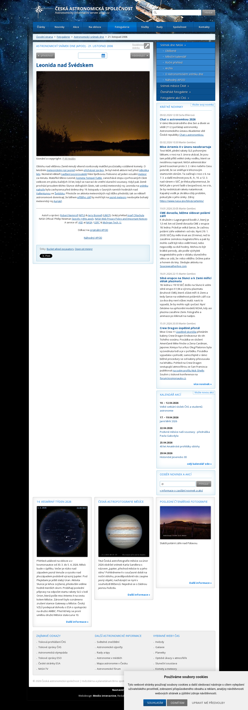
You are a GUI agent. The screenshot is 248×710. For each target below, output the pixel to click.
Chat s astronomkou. (191, 134)
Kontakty (204, 27)
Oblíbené (170, 51)
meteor (142, 174)
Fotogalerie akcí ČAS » (174, 98)
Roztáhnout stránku (138, 46)
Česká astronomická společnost (60, 681)
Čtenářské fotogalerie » (175, 92)
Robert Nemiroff (69, 215)
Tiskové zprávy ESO (50, 658)
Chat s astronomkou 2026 (177, 119)
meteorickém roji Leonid (61, 170)
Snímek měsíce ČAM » (174, 86)
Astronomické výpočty (110, 647)
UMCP (106, 215)
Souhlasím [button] (155, 703)
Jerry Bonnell (95, 215)
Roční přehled (174, 62)
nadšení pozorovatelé (74, 174)
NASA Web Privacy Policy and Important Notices (121, 218)
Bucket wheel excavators (60, 249)
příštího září (84, 197)
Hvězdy (159, 642)
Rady (160, 27)
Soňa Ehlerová (187, 115)
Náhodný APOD (93, 237)
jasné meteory (118, 197)
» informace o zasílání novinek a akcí (181, 490)
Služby (145, 27)
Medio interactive (104, 695)
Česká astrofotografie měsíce (121, 501)
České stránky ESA (49, 663)
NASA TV (43, 669)
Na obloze (95, 27)
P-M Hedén (69, 158)
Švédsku (60, 193)
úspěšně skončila (186, 332)
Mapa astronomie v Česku (112, 663)
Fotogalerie (122, 27)
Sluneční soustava (166, 663)
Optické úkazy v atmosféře (171, 658)
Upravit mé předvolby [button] (208, 703)
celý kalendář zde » (199, 464)
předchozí (47, 55)
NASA (89, 222)
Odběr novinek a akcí (175, 474)
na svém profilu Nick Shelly (188, 370)
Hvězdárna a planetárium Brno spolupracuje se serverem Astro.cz (120, 681)
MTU (82, 215)
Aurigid (57, 201)
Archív (169, 68)
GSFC (97, 222)
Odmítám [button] (177, 703)
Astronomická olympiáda (52, 652)
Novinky (60, 27)
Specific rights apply (83, 218)
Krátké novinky (171, 107)
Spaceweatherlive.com (173, 266)
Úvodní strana (44, 37)
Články (41, 27)
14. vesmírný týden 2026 (54, 501)
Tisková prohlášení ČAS (52, 642)
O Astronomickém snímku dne (184, 74)
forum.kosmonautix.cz (173, 378)
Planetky (160, 652)
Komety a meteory (166, 669)
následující (138, 55)
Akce (76, 27)
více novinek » (203, 384)
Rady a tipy (103, 652)
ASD (80, 222)
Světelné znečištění (108, 642)
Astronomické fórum (109, 669)
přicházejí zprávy (94, 170)
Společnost (179, 27)
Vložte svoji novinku (203, 104)
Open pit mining (83, 249)
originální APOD (99, 230)
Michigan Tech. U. (112, 222)
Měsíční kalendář (175, 56)
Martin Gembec (187, 142)
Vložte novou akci (204, 392)
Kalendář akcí (170, 394)
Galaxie (159, 647)
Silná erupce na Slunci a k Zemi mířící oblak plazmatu (185, 279)
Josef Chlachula (135, 215)
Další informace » (77, 621)
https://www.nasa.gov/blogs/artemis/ (182, 201)
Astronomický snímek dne (89, 37)
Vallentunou (43, 193)
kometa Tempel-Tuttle (89, 178)
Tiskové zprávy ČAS (49, 647)
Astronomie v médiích (109, 658)
